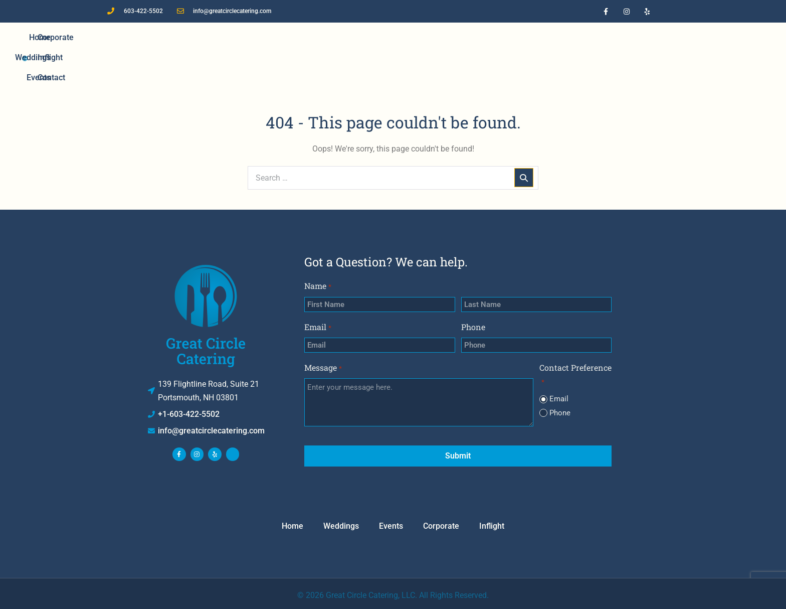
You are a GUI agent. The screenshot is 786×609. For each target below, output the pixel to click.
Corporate (459, 57)
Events (331, 57)
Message (322, 368)
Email (317, 327)
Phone (473, 327)
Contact (556, 57)
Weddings (281, 57)
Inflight (509, 57)
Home (232, 57)
